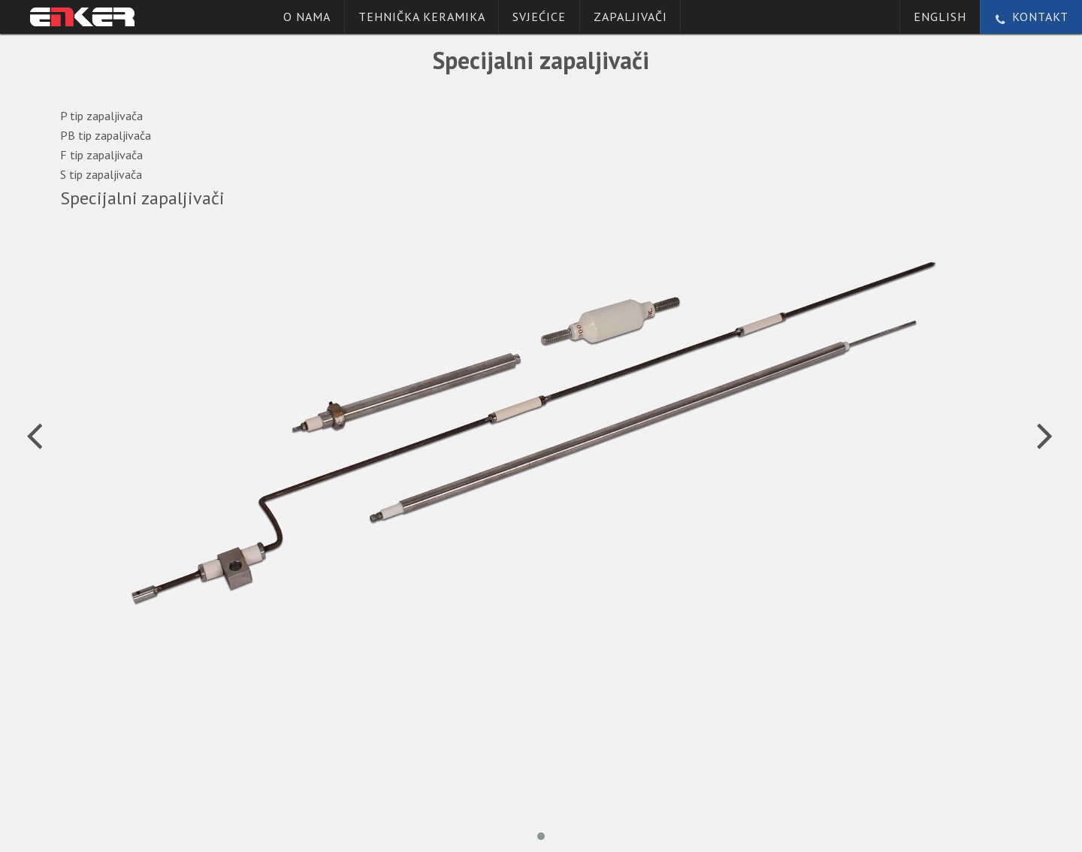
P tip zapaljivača (101, 115)
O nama (307, 16)
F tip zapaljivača (101, 154)
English (940, 16)
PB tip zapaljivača (105, 135)
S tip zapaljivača (101, 174)
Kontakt (1030, 16)
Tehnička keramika (421, 16)
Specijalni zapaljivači (142, 198)
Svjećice (539, 16)
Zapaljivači (630, 16)
